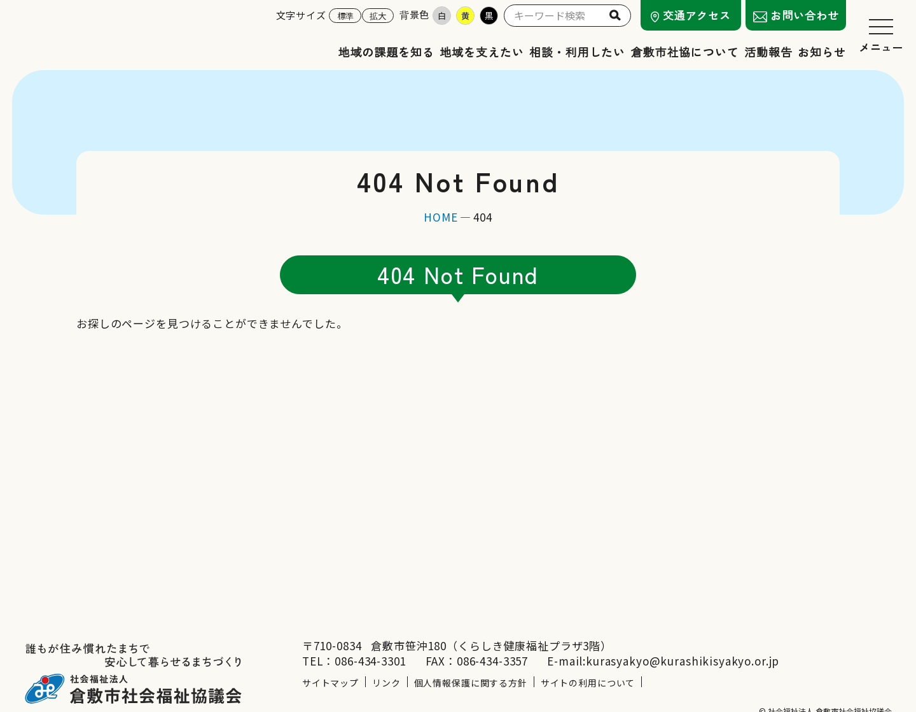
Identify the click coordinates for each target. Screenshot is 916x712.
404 (482, 217)
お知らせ (822, 51)
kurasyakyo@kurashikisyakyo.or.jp (682, 638)
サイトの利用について (588, 660)
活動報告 (768, 51)
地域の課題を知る (386, 51)
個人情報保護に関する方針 (470, 660)
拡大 (378, 16)
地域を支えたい (482, 51)
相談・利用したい (577, 51)
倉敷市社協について (685, 51)
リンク (386, 660)
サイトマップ (330, 660)
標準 (345, 16)
